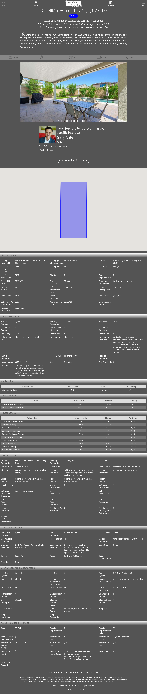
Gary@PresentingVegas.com (53, 146)
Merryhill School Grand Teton (12, 428)
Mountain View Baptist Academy (13, 434)
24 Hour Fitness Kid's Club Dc (12, 437)
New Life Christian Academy (11, 450)
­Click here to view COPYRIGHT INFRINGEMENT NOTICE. (69, 681)
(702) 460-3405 (70, 260)
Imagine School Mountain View (13, 404)
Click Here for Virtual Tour (73, 160)
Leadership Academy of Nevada (13, 407)
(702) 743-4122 (46, 149)
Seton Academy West (9, 443)
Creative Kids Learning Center (12, 421)
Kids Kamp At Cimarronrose (11, 431)
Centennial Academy (9, 425)
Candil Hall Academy (9, 447)
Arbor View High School (10, 390)
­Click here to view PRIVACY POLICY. (102, 681)
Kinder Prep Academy (9, 440)
